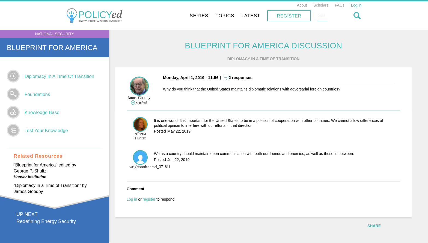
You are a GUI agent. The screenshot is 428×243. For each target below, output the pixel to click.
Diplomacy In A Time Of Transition (59, 76)
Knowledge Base (42, 112)
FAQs (339, 5)
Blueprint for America (52, 47)
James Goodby (149, 98)
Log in (356, 5)
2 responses (251, 78)
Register (325, 16)
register (159, 200)
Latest (286, 15)
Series (234, 15)
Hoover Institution (30, 177)
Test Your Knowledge (46, 130)
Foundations (37, 94)
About (302, 5)
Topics (260, 15)
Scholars (320, 5)
